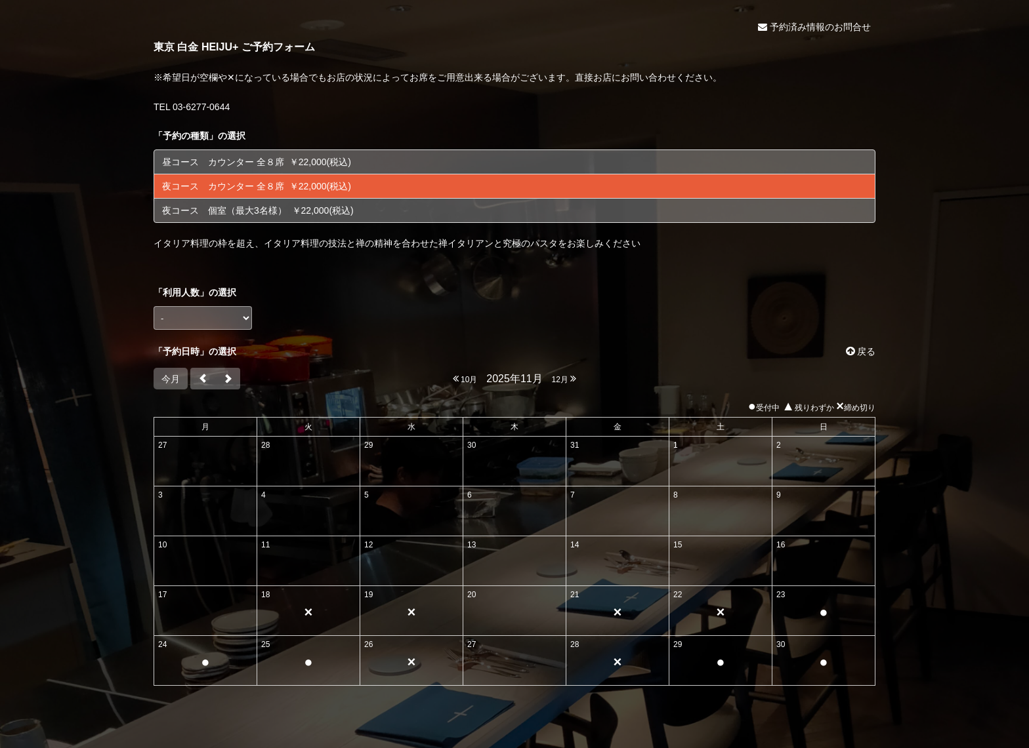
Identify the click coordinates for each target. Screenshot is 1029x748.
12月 (564, 378)
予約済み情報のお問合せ (814, 27)
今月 (170, 379)
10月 (465, 378)
